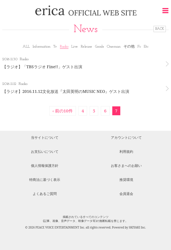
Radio (64, 46)
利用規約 (126, 151)
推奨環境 (126, 179)
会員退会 (126, 193)
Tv (55, 46)
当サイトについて (44, 137)
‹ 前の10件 (62, 111)
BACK (159, 29)
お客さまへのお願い (126, 165)
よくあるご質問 (45, 193)
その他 (129, 46)
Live (74, 46)
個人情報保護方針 (44, 165)
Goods (99, 46)
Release (86, 46)
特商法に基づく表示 (44, 179)
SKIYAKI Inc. (137, 227)
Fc (139, 46)
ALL (26, 46)
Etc (146, 46)
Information (41, 46)
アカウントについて (126, 137)
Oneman (114, 46)
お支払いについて (44, 151)
